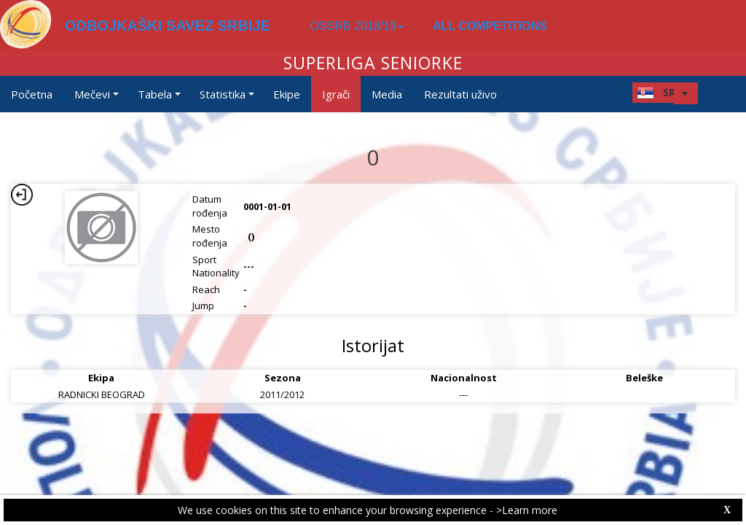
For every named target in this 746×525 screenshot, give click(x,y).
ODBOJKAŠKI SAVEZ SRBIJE (167, 26)
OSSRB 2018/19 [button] (357, 26)
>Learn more (526, 510)
